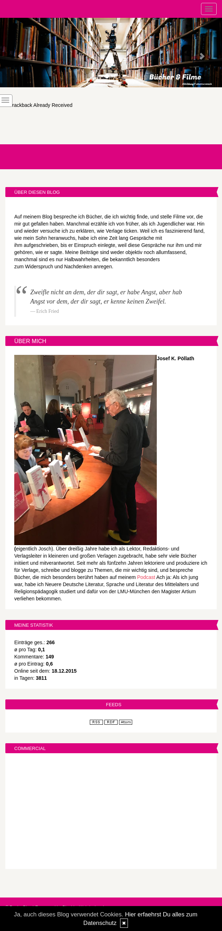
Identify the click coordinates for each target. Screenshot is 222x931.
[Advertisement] (111, 812)
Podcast (146, 577)
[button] (16, 52)
